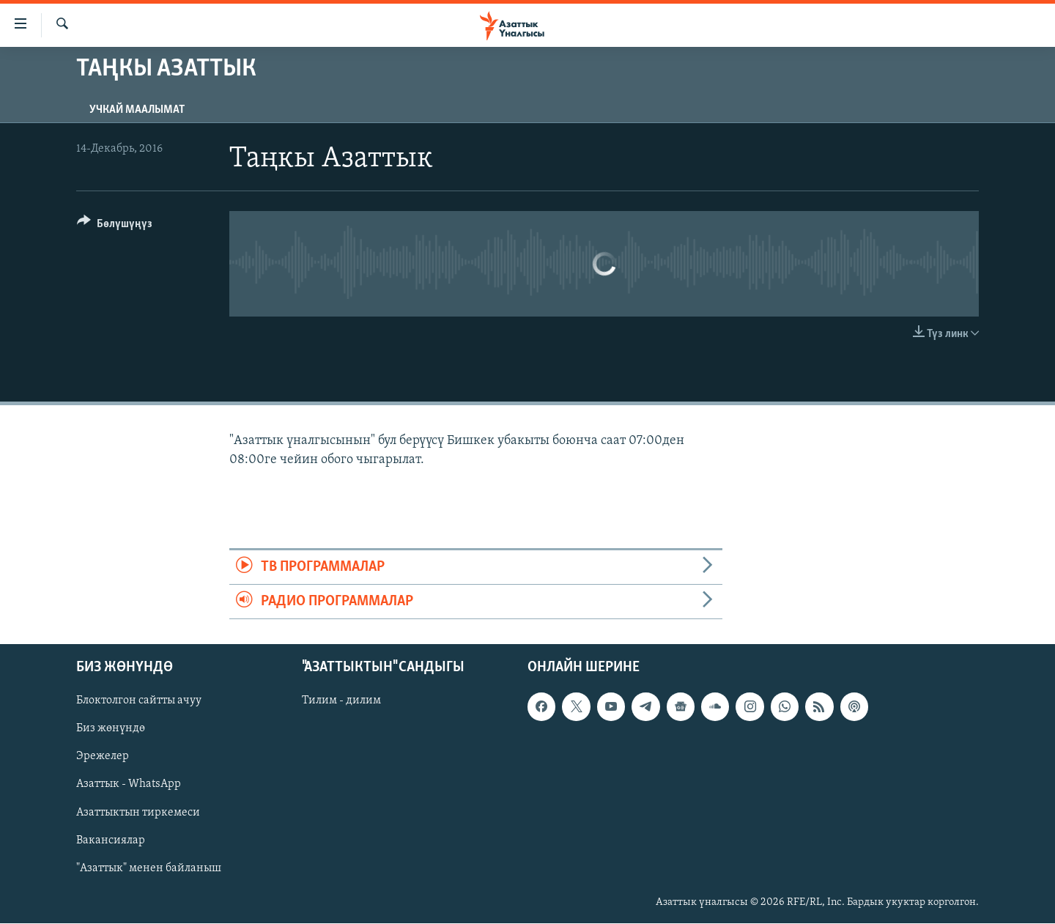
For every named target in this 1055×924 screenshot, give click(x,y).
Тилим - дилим (341, 701)
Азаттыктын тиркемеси (138, 812)
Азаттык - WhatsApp (128, 785)
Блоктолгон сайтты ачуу (138, 701)
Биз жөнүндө (110, 729)
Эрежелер (102, 757)
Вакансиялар (110, 840)
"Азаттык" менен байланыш (148, 868)
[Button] (114, 226)
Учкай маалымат (137, 110)
